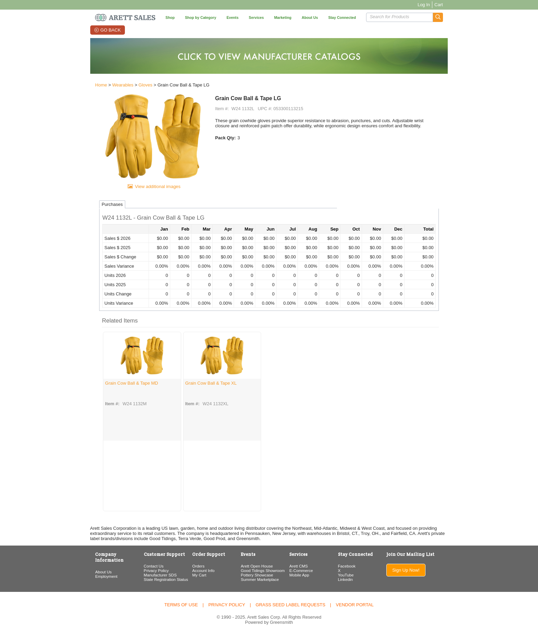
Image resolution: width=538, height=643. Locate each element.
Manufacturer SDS (152, 583)
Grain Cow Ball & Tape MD (120, 390)
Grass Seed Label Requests (290, 612)
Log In (435, 4)
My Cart (194, 583)
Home (90, 86)
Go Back (104, 30)
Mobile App (301, 583)
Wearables (111, 86)
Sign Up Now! (415, 578)
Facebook (351, 574)
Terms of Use (181, 612)
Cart (450, 4)
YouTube (350, 583)
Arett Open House (255, 574)
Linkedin (350, 587)
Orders (193, 574)
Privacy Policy (148, 578)
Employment (95, 578)
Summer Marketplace (258, 587)
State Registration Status (158, 587)
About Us (92, 574)
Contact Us (145, 574)
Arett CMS (300, 574)
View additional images (150, 194)
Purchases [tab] (100, 212)
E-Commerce (302, 578)
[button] (449, 17)
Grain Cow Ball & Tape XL (199, 390)
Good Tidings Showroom (261, 578)
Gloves (134, 86)
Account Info (198, 578)
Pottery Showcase (255, 583)
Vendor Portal (355, 612)
